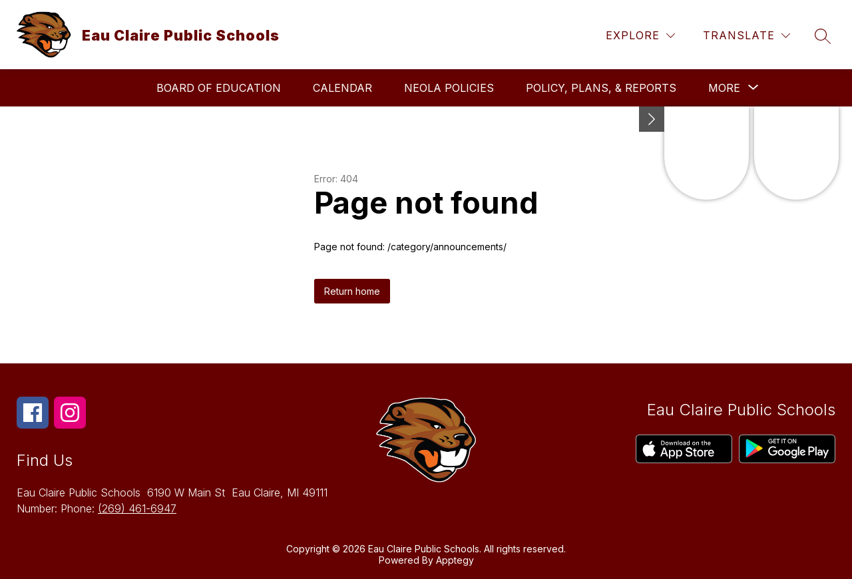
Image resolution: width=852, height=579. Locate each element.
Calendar (342, 88)
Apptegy (455, 560)
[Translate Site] (746, 35)
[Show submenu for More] (724, 88)
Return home (352, 291)
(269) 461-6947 (137, 508)
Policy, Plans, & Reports (601, 88)
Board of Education (218, 88)
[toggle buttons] (651, 119)
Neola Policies (449, 88)
